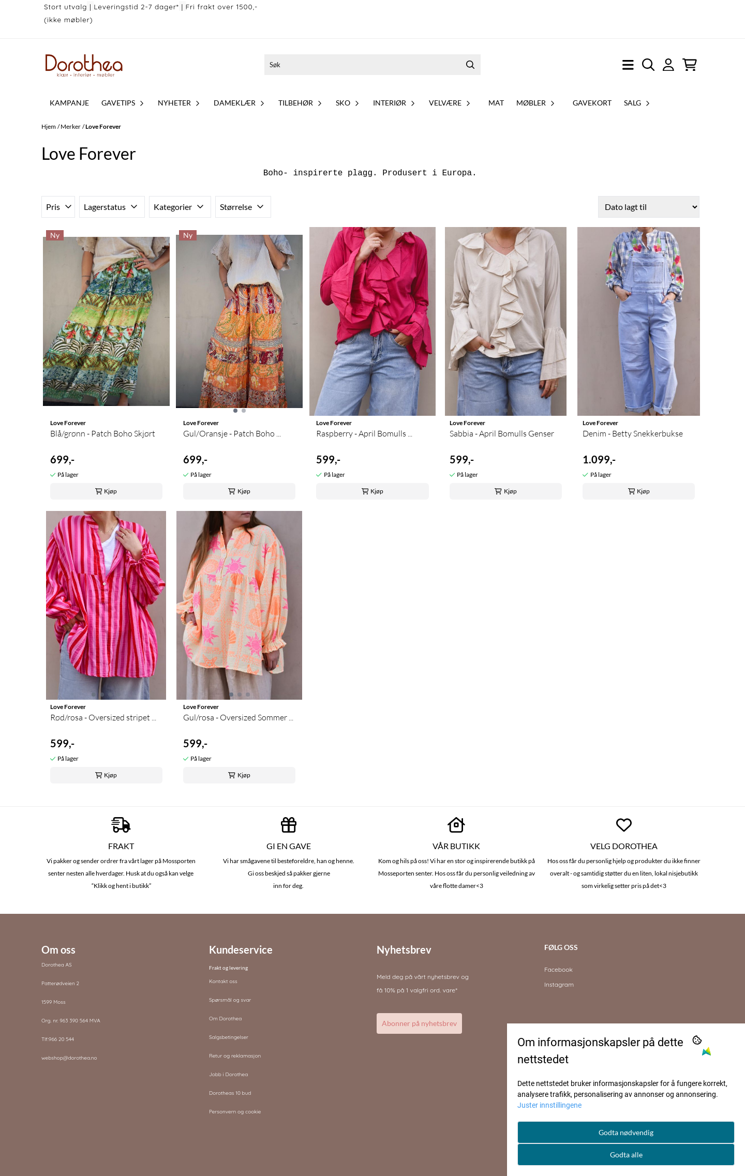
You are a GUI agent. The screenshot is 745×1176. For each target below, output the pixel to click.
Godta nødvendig (626, 1132)
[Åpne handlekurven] (689, 65)
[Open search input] (648, 64)
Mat (496, 102)
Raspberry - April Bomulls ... (364, 433)
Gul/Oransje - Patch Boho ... (232, 433)
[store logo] (84, 64)
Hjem (48, 126)
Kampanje (69, 102)
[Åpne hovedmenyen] (628, 65)
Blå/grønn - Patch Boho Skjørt (102, 433)
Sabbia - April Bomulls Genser (502, 433)
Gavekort (592, 102)
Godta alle (626, 1154)
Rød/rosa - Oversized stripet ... (103, 717)
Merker (71, 126)
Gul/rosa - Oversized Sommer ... (238, 717)
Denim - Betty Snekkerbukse (633, 433)
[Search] (470, 64)
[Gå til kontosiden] (668, 65)
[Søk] (372, 64)
